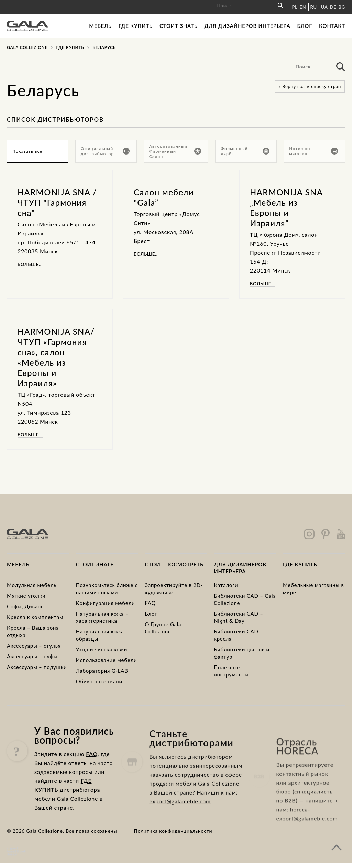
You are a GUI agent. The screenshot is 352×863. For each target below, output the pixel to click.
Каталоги (226, 585)
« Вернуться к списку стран (310, 86)
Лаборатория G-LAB (102, 671)
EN (303, 7)
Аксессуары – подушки (37, 667)
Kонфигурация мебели (105, 603)
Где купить (136, 26)
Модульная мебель (31, 585)
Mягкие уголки (26, 596)
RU (313, 7)
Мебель (100, 26)
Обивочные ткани (99, 681)
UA (324, 7)
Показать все (27, 151)
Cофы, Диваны (26, 606)
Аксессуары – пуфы (32, 656)
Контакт (332, 26)
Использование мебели (106, 660)
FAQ (150, 603)
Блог (304, 26)
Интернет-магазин (313, 151)
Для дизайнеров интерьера (247, 26)
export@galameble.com (180, 829)
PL (294, 7)
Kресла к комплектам (35, 617)
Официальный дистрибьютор (105, 151)
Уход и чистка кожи (102, 649)
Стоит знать (179, 26)
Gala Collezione (27, 47)
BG (342, 7)
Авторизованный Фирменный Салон (175, 151)
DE (333, 7)
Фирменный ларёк (245, 151)
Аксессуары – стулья (34, 645)
